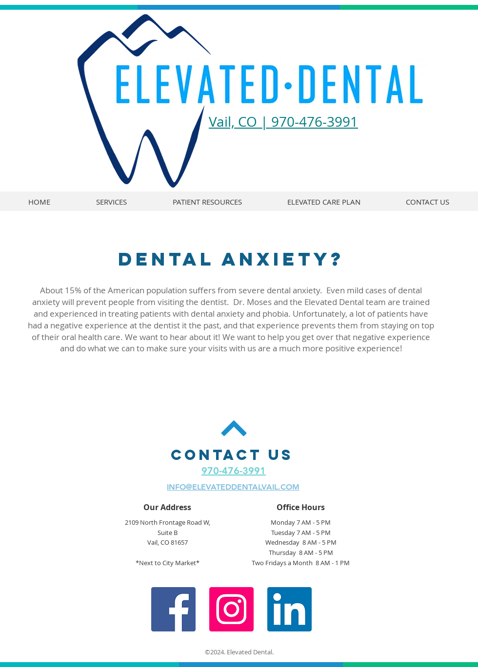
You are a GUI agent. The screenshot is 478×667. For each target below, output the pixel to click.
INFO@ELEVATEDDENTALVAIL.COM (233, 487)
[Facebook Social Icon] (173, 609)
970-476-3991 (233, 470)
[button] (207, 201)
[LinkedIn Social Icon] (289, 609)
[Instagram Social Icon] (231, 609)
